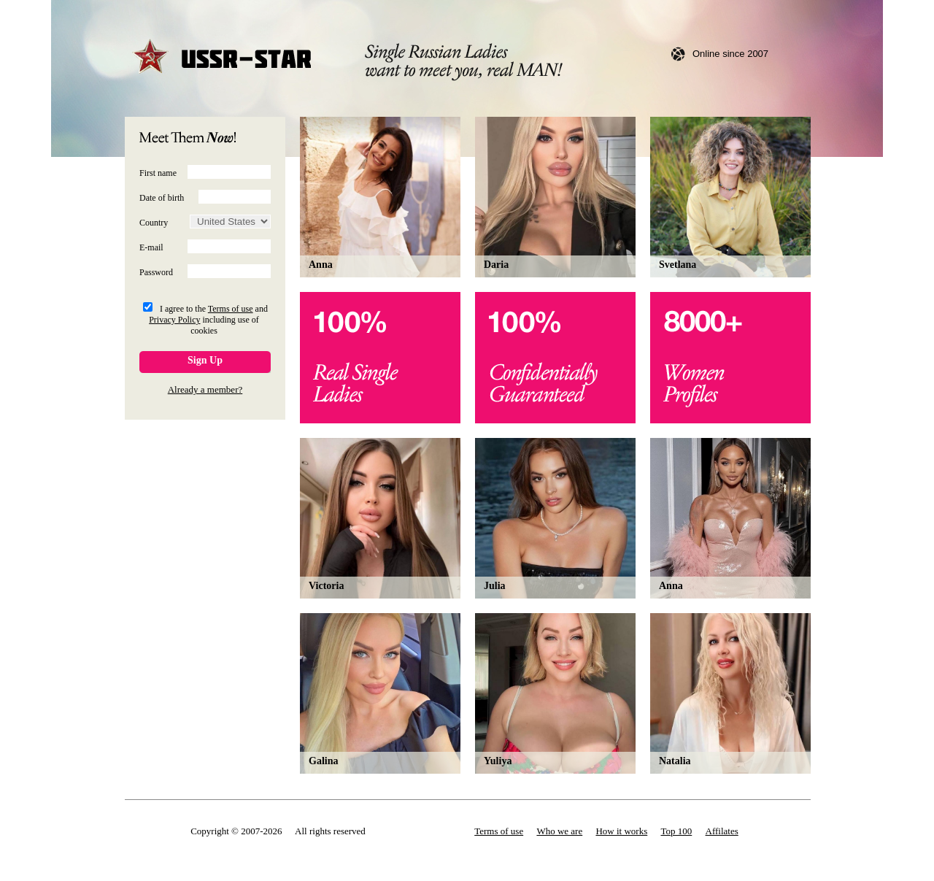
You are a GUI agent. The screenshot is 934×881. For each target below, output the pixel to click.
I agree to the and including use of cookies (208, 320)
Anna (321, 264)
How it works (621, 831)
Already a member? (205, 389)
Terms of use (230, 309)
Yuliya (498, 760)
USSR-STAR (222, 58)
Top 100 (676, 831)
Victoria (326, 585)
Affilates (722, 831)
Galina (323, 760)
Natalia (675, 760)
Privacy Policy (174, 320)
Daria (496, 264)
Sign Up (205, 360)
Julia (495, 585)
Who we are (559, 831)
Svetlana (677, 264)
